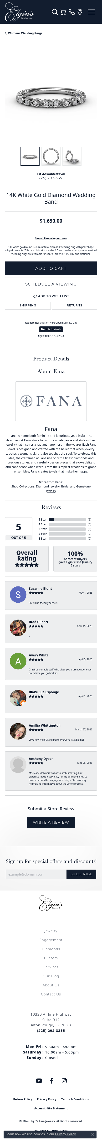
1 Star (43, 539)
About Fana (51, 371)
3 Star (43, 529)
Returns (74, 305)
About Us (51, 985)
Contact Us (51, 994)
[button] (55, 12)
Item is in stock (51, 329)
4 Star (43, 524)
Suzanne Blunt (40, 588)
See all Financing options (51, 238)
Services (50, 967)
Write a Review (51, 822)
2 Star (43, 534)
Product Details (51, 358)
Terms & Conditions (75, 1099)
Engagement (51, 939)
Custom (51, 957)
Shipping (28, 305)
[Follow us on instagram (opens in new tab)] (64, 1081)
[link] (72, 12)
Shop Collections (23, 486)
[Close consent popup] (92, 1134)
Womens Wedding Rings (25, 33)
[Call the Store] (51, 1030)
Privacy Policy (46, 1099)
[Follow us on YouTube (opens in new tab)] (39, 1081)
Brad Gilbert (38, 622)
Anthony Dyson (41, 758)
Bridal (65, 486)
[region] (51, 96)
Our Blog (51, 976)
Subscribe (81, 874)
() (89, 519)
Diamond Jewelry (48, 486)
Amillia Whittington (45, 725)
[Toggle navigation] (91, 12)
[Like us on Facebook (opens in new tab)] (51, 1081)
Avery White (39, 655)
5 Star (43, 519)
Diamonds (51, 948)
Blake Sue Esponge (44, 692)
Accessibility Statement (51, 1108)
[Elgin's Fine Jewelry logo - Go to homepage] (26, 12)
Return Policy (22, 1099)
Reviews (51, 507)
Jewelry (51, 930)
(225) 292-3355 (51, 178)
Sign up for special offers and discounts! (51, 861)
